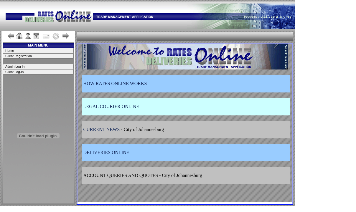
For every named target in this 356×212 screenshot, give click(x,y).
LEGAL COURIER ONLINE (111, 106)
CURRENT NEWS (101, 129)
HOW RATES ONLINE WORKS (115, 83)
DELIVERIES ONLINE (106, 152)
